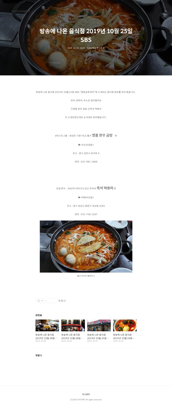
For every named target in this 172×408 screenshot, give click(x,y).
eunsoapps (21, 11)
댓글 (38, 355)
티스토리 (86, 394)
